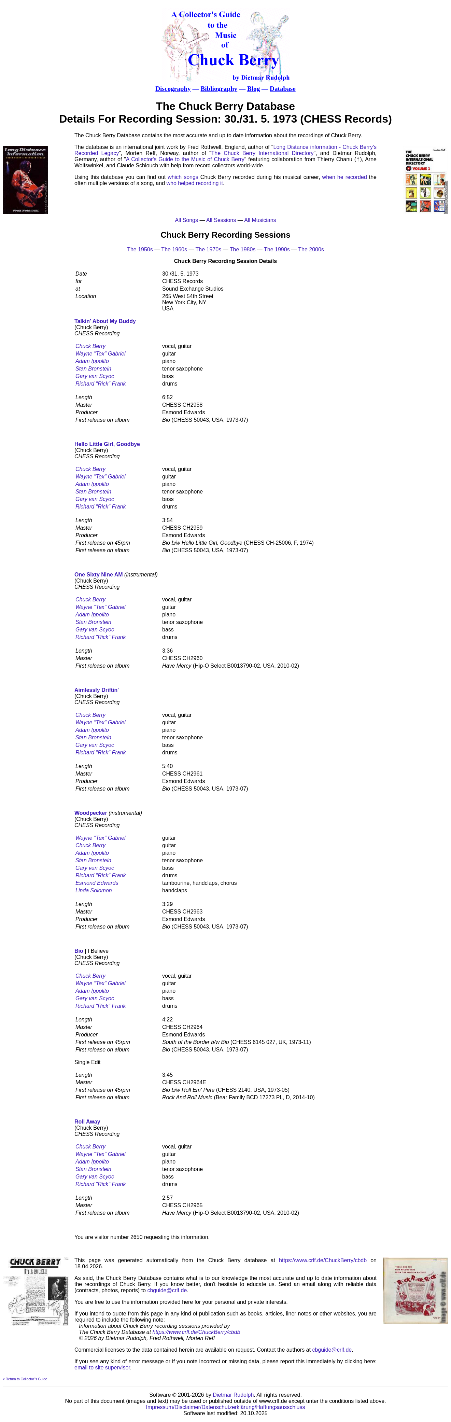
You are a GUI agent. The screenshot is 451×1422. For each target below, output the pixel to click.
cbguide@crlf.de (167, 1290)
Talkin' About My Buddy (105, 321)
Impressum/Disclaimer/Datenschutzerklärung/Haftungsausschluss (225, 1407)
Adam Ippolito (92, 361)
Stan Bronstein (93, 369)
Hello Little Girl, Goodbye (107, 444)
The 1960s (174, 249)
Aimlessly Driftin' (96, 690)
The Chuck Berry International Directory (262, 153)
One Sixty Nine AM (98, 574)
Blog (253, 88)
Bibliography (218, 88)
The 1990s (277, 249)
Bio (78, 951)
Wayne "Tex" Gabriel (100, 354)
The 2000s (311, 249)
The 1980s (243, 249)
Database (283, 88)
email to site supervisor (102, 1367)
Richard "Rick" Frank (100, 384)
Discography (173, 88)
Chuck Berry (90, 346)
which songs (183, 177)
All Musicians (260, 220)
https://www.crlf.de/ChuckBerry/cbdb (323, 1260)
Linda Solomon (93, 890)
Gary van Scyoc (94, 376)
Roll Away (87, 1122)
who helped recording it (195, 183)
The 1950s (140, 249)
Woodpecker (90, 813)
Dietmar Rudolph (233, 1395)
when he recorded (344, 177)
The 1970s (209, 249)
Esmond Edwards (96, 883)
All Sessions (221, 220)
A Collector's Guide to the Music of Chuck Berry (185, 159)
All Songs (186, 220)
